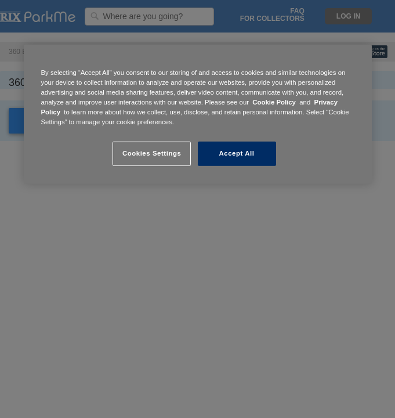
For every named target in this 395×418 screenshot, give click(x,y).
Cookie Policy (274, 102)
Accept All (237, 153)
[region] (198, 114)
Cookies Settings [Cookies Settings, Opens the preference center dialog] (151, 153)
